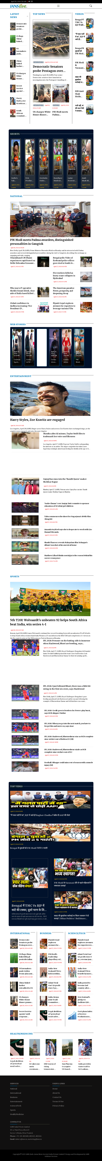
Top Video (16, 786)
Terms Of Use (58, 1101)
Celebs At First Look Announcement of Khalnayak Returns (29, 360)
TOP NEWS (39, 14)
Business (45, 933)
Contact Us (56, 1097)
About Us (56, 1093)
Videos (79, 14)
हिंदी (30, 1)
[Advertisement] (29, 281)
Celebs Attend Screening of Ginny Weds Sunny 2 (67, 360)
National (56, 105)
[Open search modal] (91, 6)
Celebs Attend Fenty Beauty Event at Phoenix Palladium (54, 360)
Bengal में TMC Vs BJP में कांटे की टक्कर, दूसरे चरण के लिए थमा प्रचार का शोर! (29, 908)
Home (55, 1089)
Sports (14, 576)
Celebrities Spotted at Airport (17, 360)
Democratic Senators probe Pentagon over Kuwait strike (48, 69)
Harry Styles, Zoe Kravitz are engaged (37, 420)
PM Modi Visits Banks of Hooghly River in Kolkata (79, 360)
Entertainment (20, 376)
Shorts (15, 134)
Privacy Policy (58, 1106)
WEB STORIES (18, 324)
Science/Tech (76, 933)
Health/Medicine (21, 1033)
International (38, 62)
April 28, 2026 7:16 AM (18, 1)
